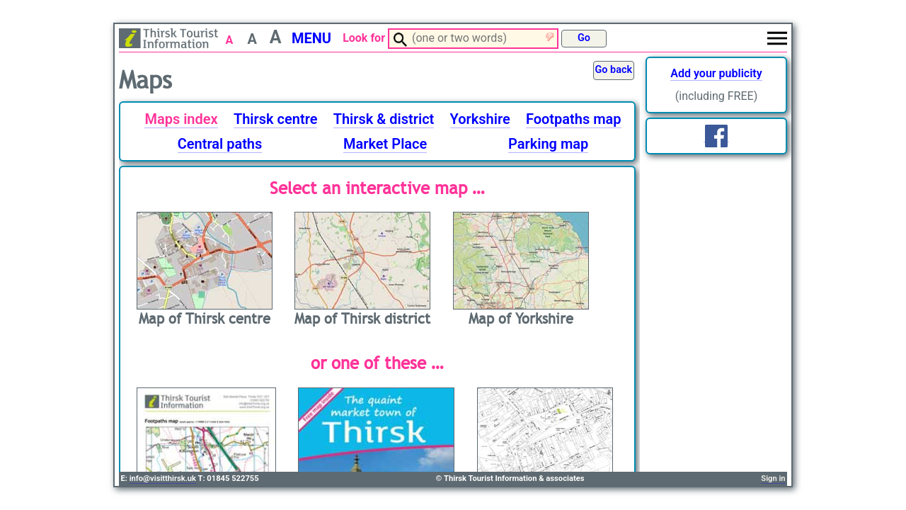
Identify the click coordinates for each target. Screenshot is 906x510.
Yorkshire (480, 119)
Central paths (220, 143)
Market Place (385, 143)
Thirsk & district (384, 119)
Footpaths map (573, 119)
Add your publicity (716, 73)
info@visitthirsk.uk (163, 478)
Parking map (548, 143)
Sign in (773, 478)
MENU (311, 38)
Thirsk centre (276, 119)
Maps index (180, 119)
